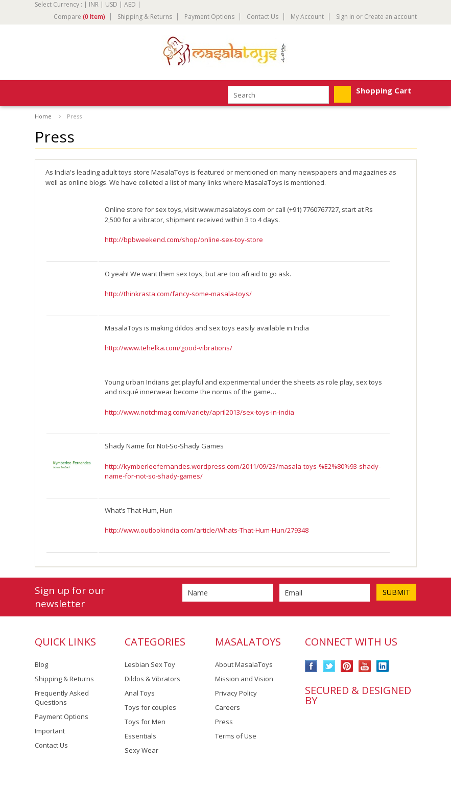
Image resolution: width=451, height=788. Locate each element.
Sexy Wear (141, 750)
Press (224, 721)
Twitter (329, 666)
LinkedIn (382, 666)
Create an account (390, 16)
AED (130, 4)
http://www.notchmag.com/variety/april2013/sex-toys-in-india (199, 412)
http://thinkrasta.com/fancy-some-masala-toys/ (178, 293)
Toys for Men (145, 721)
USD (111, 4)
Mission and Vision (244, 678)
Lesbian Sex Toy (150, 664)
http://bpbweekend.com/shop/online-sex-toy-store (184, 239)
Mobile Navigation (43, 93)
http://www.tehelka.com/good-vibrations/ (168, 347)
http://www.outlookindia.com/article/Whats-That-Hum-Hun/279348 (206, 530)
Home (43, 116)
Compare (79, 16)
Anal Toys (140, 693)
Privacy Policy (236, 693)
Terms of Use (235, 736)
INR (94, 4)
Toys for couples (150, 707)
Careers (227, 707)
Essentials (140, 736)
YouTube (365, 666)
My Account (307, 16)
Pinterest (347, 666)
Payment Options (209, 16)
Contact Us (262, 16)
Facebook (311, 666)
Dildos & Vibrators (152, 678)
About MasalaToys (244, 664)
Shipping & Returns (144, 16)
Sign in (345, 16)
